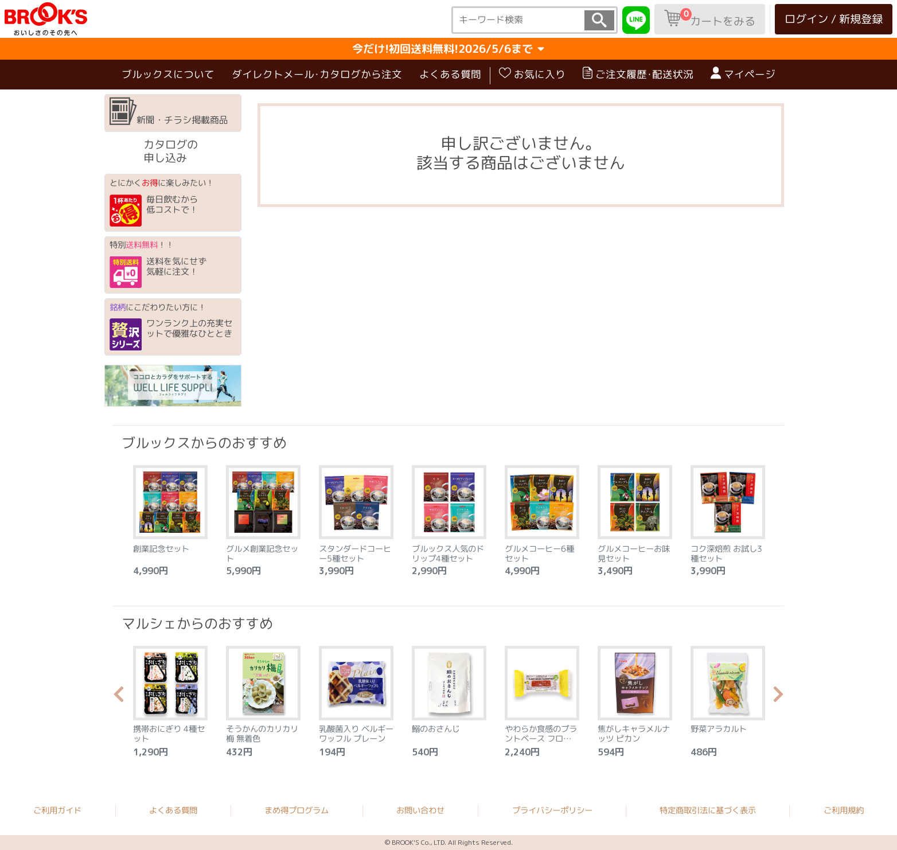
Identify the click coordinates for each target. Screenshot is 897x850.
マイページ (743, 74)
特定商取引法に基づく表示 (708, 810)
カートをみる (709, 18)
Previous (118, 697)
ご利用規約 (844, 810)
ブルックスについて (168, 74)
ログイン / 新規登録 (834, 18)
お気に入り (532, 74)
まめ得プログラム (296, 810)
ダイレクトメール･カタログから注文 (317, 74)
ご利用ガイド (57, 810)
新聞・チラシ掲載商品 (169, 112)
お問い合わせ (420, 810)
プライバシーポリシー (552, 810)
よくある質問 (450, 74)
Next (778, 697)
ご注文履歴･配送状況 (638, 74)
